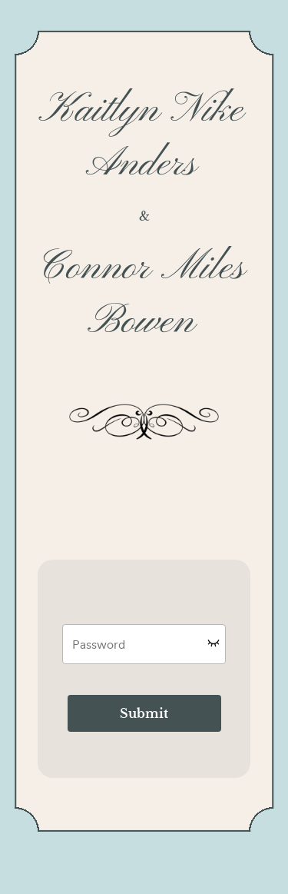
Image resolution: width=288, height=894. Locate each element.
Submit (144, 713)
